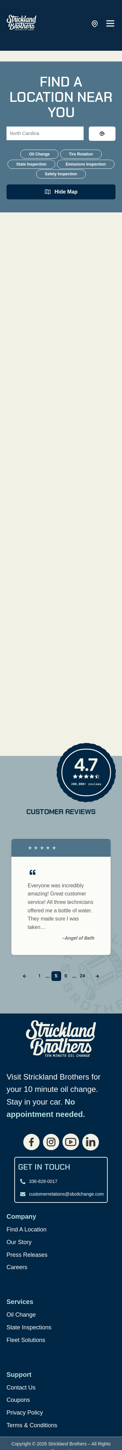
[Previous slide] (25, 976)
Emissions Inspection (86, 164)
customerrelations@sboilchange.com (66, 1194)
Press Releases (27, 1255)
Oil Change (39, 154)
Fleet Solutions (26, 1340)
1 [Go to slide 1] (39, 976)
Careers (17, 1267)
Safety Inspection (61, 174)
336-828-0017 (43, 1181)
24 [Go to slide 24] (82, 976)
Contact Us (21, 1387)
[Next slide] (97, 976)
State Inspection (31, 164)
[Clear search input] (102, 134)
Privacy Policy (25, 1412)
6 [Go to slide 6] (65, 976)
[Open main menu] (110, 24)
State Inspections (29, 1327)
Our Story (19, 1242)
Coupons (18, 1400)
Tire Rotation (81, 154)
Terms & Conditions (32, 1425)
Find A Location (27, 1229)
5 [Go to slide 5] (56, 976)
